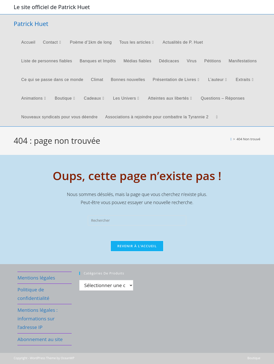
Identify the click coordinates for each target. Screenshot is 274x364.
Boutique (254, 358)
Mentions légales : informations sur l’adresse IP (37, 318)
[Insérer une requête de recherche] (137, 220)
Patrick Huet (31, 23)
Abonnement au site (40, 339)
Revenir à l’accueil (137, 246)
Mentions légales (36, 277)
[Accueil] (231, 139)
